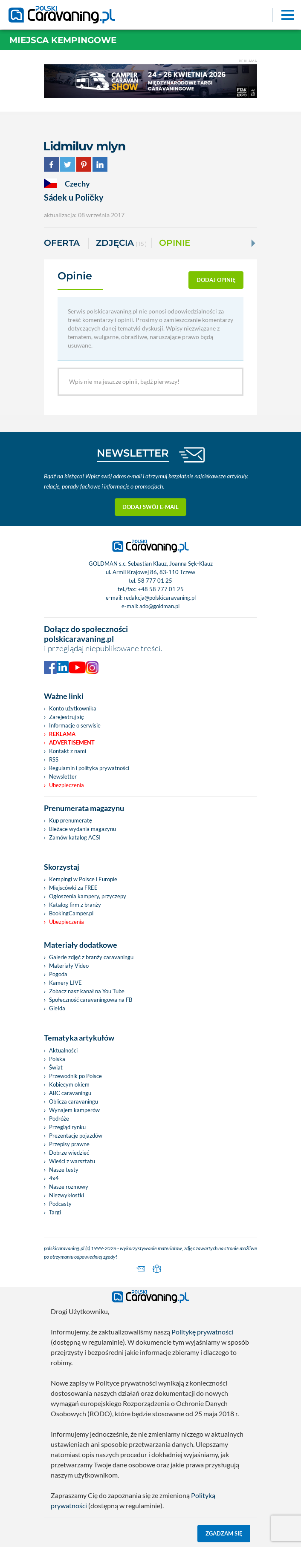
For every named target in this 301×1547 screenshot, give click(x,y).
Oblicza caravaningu (73, 1101)
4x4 (54, 1178)
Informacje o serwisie (75, 725)
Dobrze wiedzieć (69, 1152)
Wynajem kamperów (74, 1110)
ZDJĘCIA (121, 243)
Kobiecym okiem (69, 1084)
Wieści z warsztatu (72, 1161)
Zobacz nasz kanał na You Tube (86, 991)
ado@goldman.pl (159, 606)
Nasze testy (63, 1169)
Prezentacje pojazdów (75, 1135)
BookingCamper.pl (71, 913)
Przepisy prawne (69, 1144)
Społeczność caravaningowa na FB (90, 999)
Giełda (57, 1008)
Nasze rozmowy (68, 1186)
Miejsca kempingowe (62, 40)
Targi (55, 1212)
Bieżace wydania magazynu (82, 828)
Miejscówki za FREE (73, 887)
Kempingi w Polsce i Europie (83, 879)
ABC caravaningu (70, 1093)
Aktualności (63, 1050)
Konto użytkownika (72, 708)
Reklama (62, 733)
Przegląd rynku (67, 1127)
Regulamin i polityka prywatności (89, 768)
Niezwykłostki (66, 1195)
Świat (56, 1067)
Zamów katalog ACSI (75, 837)
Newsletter (63, 776)
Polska (57, 1058)
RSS (53, 759)
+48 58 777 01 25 (161, 589)
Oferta (62, 243)
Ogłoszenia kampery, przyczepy (87, 896)
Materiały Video (69, 965)
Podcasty (60, 1203)
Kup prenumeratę (70, 820)
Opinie (174, 243)
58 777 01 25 (155, 580)
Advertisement (72, 742)
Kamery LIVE (65, 982)
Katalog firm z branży (75, 904)
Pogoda (58, 974)
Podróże (59, 1118)
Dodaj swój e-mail (150, 506)
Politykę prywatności (202, 1332)
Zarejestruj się (66, 716)
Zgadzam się (224, 1533)
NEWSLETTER (133, 453)
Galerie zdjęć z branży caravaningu (91, 957)
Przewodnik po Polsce (75, 1076)
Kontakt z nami (67, 751)
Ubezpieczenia (66, 785)
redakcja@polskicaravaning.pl (160, 597)
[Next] (252, 243)
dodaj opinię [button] (216, 279)
